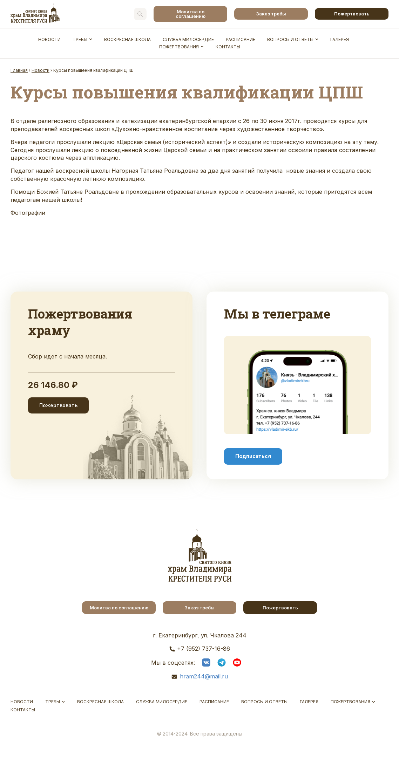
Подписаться (253, 456)
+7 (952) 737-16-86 (203, 648)
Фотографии (28, 212)
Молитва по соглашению (190, 14)
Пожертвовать (352, 13)
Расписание (240, 39)
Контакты (228, 46)
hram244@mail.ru (204, 676)
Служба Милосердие (188, 39)
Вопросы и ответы (290, 39)
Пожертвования (179, 46)
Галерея (339, 39)
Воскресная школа (127, 39)
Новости (49, 39)
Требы (80, 39)
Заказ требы (271, 13)
